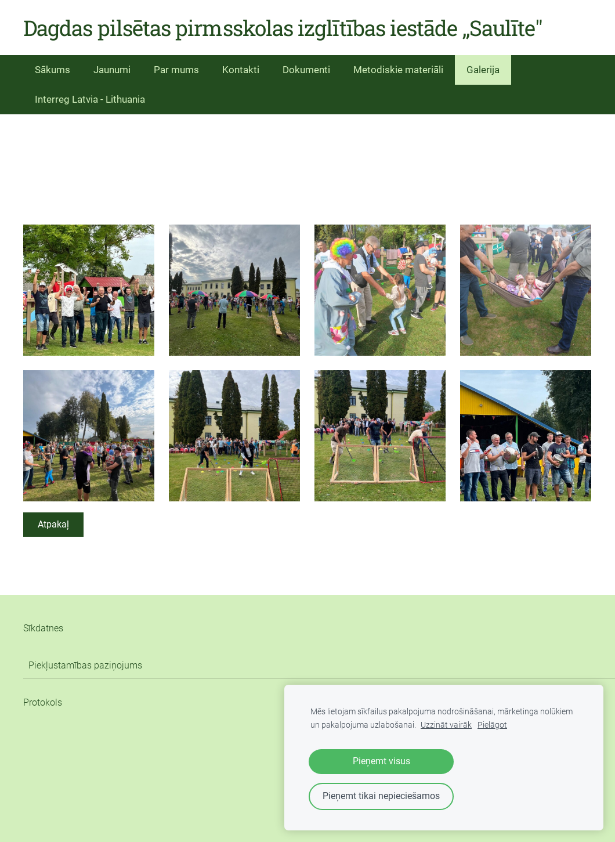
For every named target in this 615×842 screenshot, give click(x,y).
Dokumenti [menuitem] (306, 69)
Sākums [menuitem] (52, 69)
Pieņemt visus (381, 761)
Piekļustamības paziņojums (85, 665)
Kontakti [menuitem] (240, 69)
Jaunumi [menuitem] (112, 69)
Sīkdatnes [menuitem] (43, 628)
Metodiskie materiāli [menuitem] (398, 69)
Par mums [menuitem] (176, 69)
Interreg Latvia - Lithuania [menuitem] (90, 99)
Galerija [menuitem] (483, 69)
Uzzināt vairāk (446, 725)
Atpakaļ (53, 524)
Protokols (42, 702)
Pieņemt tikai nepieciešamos (381, 795)
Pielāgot (492, 725)
